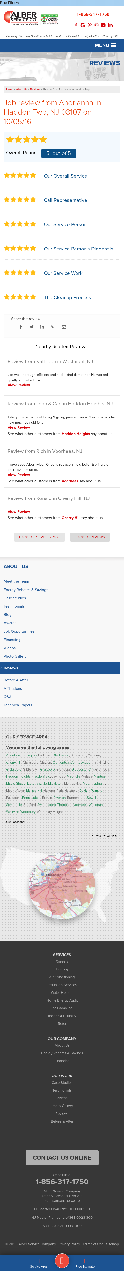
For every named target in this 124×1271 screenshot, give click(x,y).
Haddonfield (41, 776)
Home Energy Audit (62, 1000)
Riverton (60, 797)
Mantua (99, 776)
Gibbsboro (13, 769)
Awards (10, 623)
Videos (10, 648)
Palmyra (96, 790)
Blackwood (61, 755)
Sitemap (112, 1244)
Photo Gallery (15, 656)
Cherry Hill (71, 518)
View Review (19, 385)
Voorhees (70, 481)
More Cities (106, 835)
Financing (12, 639)
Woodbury (27, 811)
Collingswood (80, 762)
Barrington (29, 755)
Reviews (11, 668)
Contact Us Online (62, 1157)
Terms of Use (93, 1244)
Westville (12, 811)
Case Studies (15, 598)
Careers (62, 961)
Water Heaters (62, 992)
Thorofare (64, 804)
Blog (7, 614)
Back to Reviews (90, 537)
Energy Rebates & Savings (26, 589)
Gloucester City (82, 769)
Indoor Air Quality (62, 1016)
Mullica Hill (34, 790)
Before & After (16, 680)
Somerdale (14, 804)
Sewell (92, 797)
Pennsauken (31, 797)
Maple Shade (16, 783)
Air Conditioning (62, 977)
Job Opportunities (19, 631)
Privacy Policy (69, 1244)
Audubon (13, 755)
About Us (16, 566)
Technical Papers (18, 705)
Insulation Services (62, 984)
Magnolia (73, 776)
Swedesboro (46, 804)
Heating (62, 969)
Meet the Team (16, 581)
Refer (62, 1023)
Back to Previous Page (39, 537)
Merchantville (37, 783)
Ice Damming (62, 1008)
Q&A (8, 696)
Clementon (61, 762)
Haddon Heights (76, 433)
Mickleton (55, 783)
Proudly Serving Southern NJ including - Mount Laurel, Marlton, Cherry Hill (62, 37)
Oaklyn (84, 790)
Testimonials (14, 606)
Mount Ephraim (94, 783)
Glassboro (47, 769)
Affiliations (13, 688)
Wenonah (96, 804)
